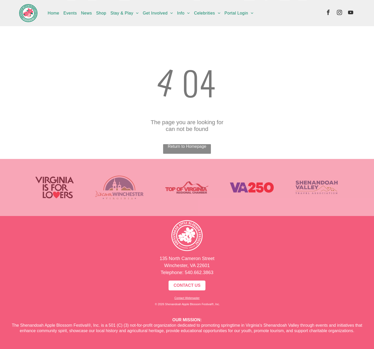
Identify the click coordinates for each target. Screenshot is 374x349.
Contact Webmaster (186, 297)
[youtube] (351, 13)
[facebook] (328, 13)
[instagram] (339, 13)
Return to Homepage (187, 146)
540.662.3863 (199, 272)
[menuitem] (54, 13)
